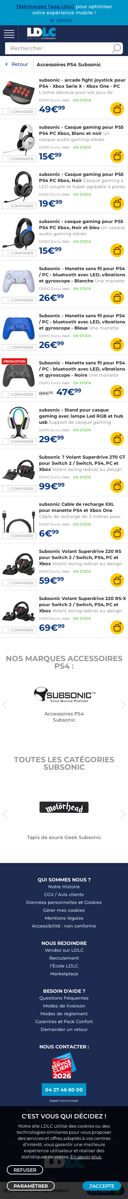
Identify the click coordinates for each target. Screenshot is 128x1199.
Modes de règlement (64, 1013)
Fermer (64, 21)
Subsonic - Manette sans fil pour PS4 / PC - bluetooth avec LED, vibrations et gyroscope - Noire (82, 369)
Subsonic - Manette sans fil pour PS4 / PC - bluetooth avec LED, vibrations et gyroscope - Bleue (82, 322)
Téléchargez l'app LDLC (45, 6)
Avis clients (71, 894)
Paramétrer (31, 1186)
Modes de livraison (64, 1005)
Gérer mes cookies (64, 910)
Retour (20, 64)
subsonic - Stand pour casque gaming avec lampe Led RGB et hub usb (81, 416)
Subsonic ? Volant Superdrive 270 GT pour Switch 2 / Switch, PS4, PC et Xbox (82, 463)
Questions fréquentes (64, 998)
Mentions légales (64, 918)
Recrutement (64, 958)
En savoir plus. (86, 1156)
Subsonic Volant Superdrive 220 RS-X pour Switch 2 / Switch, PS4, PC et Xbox (82, 604)
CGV (49, 894)
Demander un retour (64, 1029)
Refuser (25, 1170)
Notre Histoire (64, 886)
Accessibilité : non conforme (64, 926)
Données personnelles (51, 902)
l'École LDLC (64, 965)
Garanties (46, 1021)
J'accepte (101, 1186)
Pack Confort (78, 1021)
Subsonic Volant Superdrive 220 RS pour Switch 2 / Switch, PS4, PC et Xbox (80, 557)
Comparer (22, 111)
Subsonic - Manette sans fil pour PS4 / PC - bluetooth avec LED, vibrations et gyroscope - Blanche (82, 274)
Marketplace (64, 973)
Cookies (93, 902)
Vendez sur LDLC (64, 950)
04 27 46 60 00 (64, 1090)
